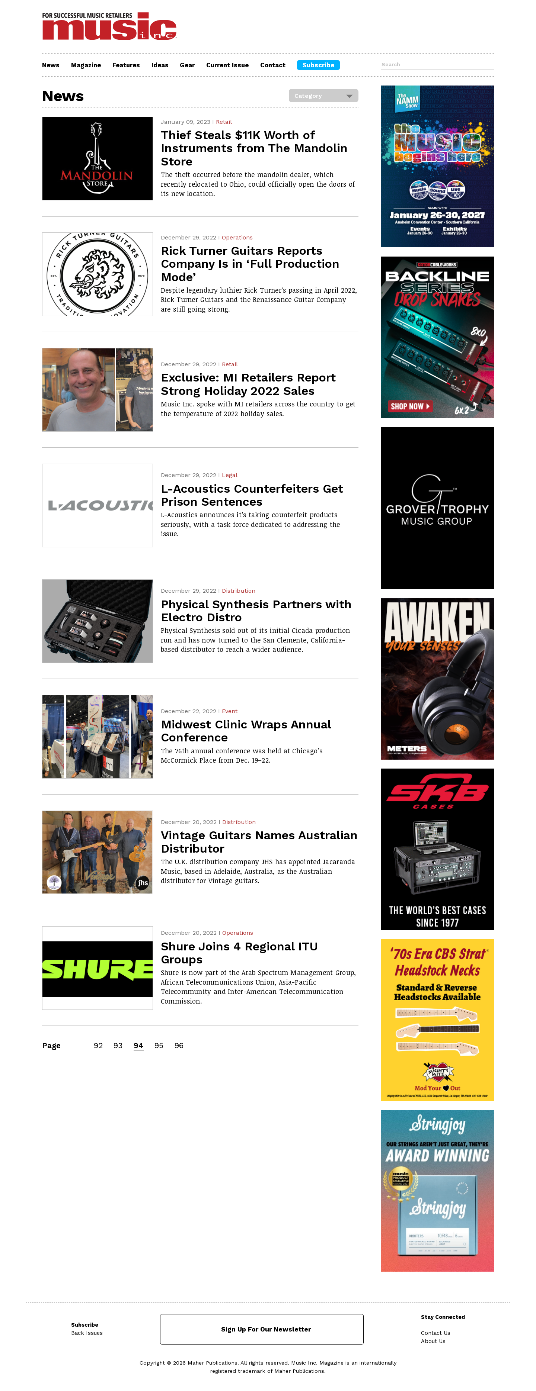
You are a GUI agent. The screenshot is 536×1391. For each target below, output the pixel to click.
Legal (229, 475)
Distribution (238, 590)
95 (158, 1045)
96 (179, 1045)
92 (98, 1045)
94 (139, 1045)
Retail (224, 121)
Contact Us (436, 1333)
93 (118, 1045)
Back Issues (87, 1333)
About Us (433, 1341)
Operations (237, 237)
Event (229, 711)
